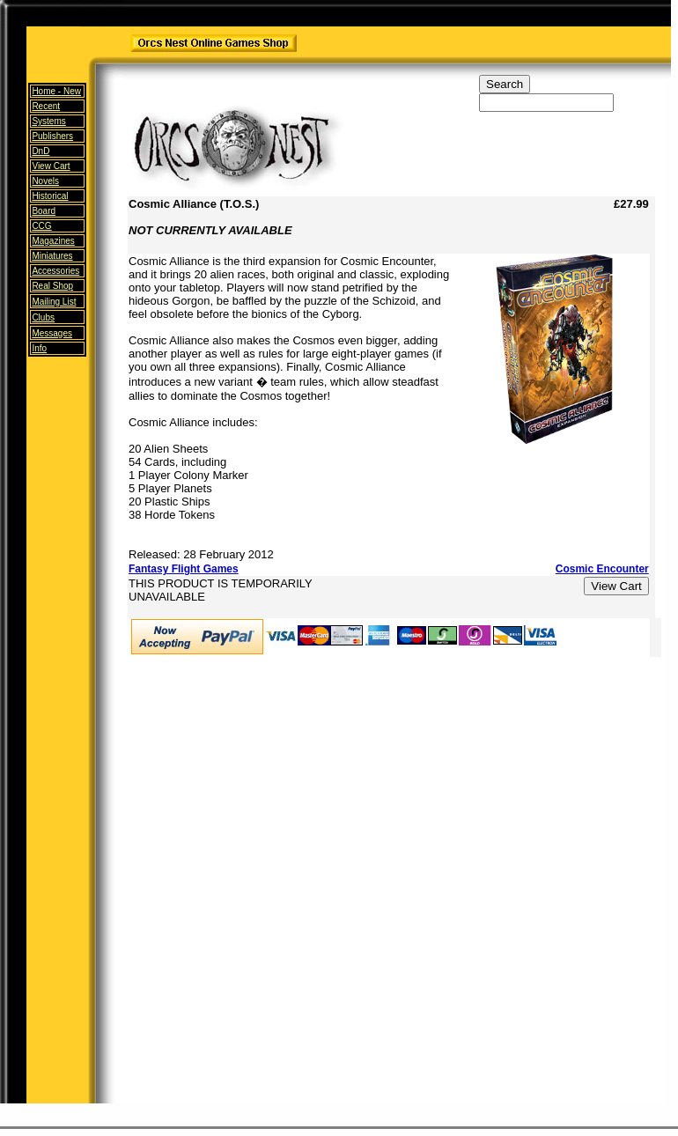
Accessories (55, 271)
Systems (48, 121)
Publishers (52, 136)
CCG (41, 226)
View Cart (51, 166)
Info (39, 348)
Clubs (43, 317)
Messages (52, 333)
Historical (50, 196)
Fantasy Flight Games (184, 569)
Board (43, 211)
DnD (40, 151)
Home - (56, 91)
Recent (46, 106)
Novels (45, 181)
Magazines (53, 241)
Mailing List (54, 301)
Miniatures (52, 256)
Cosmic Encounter (602, 569)
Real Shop (52, 286)
